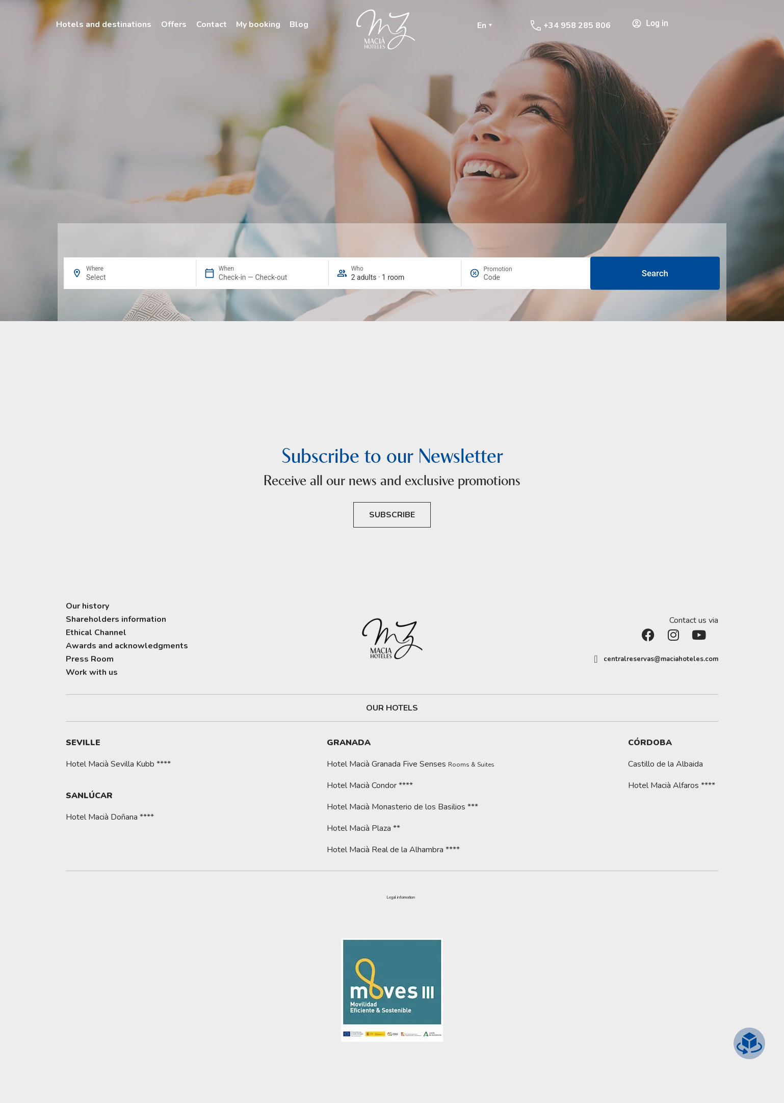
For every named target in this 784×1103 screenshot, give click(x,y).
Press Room (90, 659)
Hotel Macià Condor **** (370, 785)
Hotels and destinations (103, 24)
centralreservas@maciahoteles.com (661, 659)
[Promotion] (508, 277)
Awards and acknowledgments (127, 645)
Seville (83, 742)
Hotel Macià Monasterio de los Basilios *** (402, 806)
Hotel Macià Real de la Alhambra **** (393, 849)
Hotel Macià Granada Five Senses (410, 764)
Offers (174, 24)
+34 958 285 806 (577, 25)
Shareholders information (116, 619)
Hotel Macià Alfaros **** (671, 785)
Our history (87, 606)
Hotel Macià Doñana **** (110, 817)
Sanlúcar (89, 795)
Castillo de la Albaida (665, 764)
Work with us (92, 672)
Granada (349, 742)
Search (655, 273)
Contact (211, 24)
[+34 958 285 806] (536, 25)
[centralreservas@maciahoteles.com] (596, 659)
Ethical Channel (96, 632)
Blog (299, 24)
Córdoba (650, 742)
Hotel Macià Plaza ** (363, 828)
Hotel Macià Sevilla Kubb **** (118, 764)
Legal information (400, 898)
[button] (400, 897)
